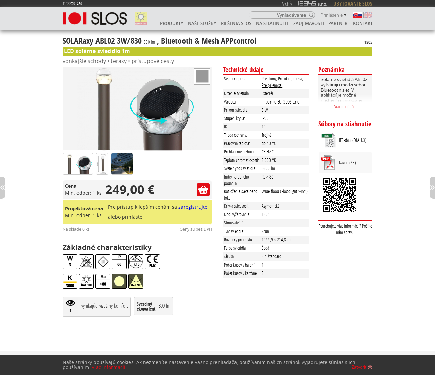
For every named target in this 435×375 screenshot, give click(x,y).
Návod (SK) (347, 162)
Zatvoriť (359, 367)
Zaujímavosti (308, 23)
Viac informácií (345, 106)
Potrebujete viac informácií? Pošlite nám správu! (345, 229)
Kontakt (363, 23)
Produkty (172, 23)
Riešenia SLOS (236, 23)
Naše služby (202, 23)
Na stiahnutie (272, 23)
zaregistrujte (192, 207)
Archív (287, 3)
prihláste (132, 216)
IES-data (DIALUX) (352, 140)
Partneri (338, 23)
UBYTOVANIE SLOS (352, 3)
